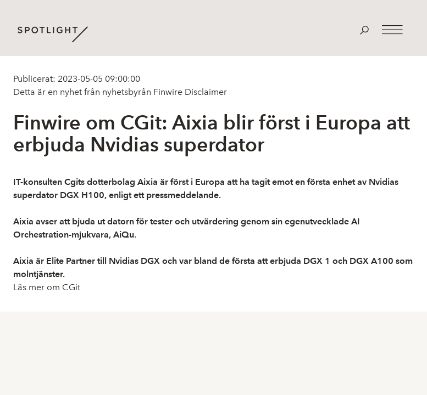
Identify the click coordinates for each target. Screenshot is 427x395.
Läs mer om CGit (46, 287)
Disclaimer (204, 92)
